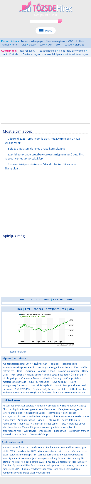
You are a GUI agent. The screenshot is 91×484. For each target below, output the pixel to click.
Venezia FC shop (46, 371)
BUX (58, 44)
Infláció (80, 41)
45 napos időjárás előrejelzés (53, 451)
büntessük (24, 423)
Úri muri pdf (77, 374)
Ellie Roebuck (69, 405)
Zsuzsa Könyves (30, 427)
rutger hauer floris (60, 367)
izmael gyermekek (31, 409)
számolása (54, 412)
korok (72, 427)
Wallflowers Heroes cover (37, 430)
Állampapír (37, 41)
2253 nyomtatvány (73, 454)
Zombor (54, 363)
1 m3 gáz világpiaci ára (58, 461)
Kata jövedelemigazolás (70, 409)
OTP (50, 44)
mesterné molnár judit (14, 381)
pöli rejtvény (67, 465)
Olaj (23, 44)
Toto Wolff (53, 420)
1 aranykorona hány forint (49, 458)
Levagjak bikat (60, 381)
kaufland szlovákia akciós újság (19, 472)
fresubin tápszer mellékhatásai (19, 465)
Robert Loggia (70, 363)
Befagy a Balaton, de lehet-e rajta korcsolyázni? (36, 148)
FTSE (28, 309)
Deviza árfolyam (32, 54)
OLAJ (72, 309)
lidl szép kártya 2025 (33, 461)
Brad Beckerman (26, 371)
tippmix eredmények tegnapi (37, 469)
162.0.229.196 (22, 389)
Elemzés (79, 44)
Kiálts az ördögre (39, 367)
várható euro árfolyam (50, 454)
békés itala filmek (71, 420)
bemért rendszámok (40, 447)
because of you (77, 423)
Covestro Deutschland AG (71, 392)
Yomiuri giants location (54, 427)
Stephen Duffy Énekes (44, 389)
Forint (15, 44)
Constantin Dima (30, 378)
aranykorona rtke (12, 430)
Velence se (49, 409)
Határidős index (11, 54)
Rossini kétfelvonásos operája (18, 405)
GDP (70, 41)
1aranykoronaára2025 (14, 416)
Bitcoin (32, 44)
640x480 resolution (39, 381)
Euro (42, 44)
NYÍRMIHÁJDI (40, 363)
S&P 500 (38, 309)
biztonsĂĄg (60, 430)
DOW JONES (52, 309)
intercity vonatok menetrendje (18, 458)
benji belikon (69, 412)
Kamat (5, 44)
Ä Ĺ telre (62, 389)
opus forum (43, 472)
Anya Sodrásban (26, 420)
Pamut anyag (9, 423)
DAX (19, 309)
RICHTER (58, 299)
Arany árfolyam (53, 54)
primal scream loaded (56, 374)
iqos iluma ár (78, 461)
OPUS (69, 299)
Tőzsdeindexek (47, 50)
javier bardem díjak (13, 412)
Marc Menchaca (11, 427)
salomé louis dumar (68, 371)
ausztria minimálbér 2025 (66, 447)
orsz (64, 423)
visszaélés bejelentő (41, 385)
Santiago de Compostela (66, 378)
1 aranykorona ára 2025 (15, 447)
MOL (38, 299)
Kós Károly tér (47, 392)
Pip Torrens (17, 374)
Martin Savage (62, 385)
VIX (64, 309)
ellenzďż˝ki (53, 405)
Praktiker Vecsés (11, 392)
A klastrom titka (78, 389)
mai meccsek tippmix (48, 465)
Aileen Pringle (30, 392)
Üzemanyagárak (55, 41)
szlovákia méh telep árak (23, 454)
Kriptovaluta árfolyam (77, 54)
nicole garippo (10, 378)
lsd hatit (46, 378)
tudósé (41, 405)
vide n (41, 420)
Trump (24, 41)
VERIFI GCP (66, 416)
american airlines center (45, 423)
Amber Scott (20, 434)
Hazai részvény (26, 50)
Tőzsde (67, 44)
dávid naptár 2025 (26, 451)
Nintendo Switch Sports (15, 367)
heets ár (16, 461)
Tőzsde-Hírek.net (17, 351)
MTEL (47, 299)
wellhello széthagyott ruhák (43, 416)
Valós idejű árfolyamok (72, 50)
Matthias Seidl (34, 374)
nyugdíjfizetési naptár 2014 (17, 363)
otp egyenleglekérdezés (67, 469)
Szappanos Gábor (35, 412)
